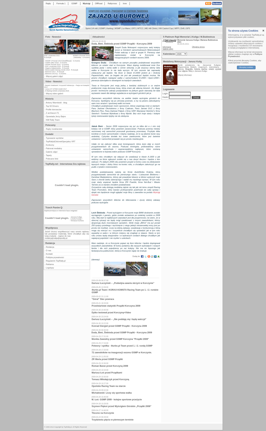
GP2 (134, 28)
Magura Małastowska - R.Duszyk (57, 68)
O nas (48, 250)
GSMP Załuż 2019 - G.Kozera (56, 63)
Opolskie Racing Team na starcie (109, 386)
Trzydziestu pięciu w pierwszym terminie (113, 419)
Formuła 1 (61, 3)
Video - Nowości (53, 81)
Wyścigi (86, 3)
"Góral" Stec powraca (103, 299)
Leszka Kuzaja (76, 219)
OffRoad (99, 3)
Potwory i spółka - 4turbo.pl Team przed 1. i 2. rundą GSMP (122, 346)
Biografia (189, 69)
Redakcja (50, 247)
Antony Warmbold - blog (56, 103)
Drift (182, 28)
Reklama (50, 264)
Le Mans (126, 28)
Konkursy (50, 145)
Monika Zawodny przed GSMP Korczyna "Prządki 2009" (120, 339)
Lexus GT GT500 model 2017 (56, 89)
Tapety (49, 155)
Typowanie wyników (55, 138)
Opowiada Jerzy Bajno (56, 116)
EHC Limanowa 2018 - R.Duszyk (57, 66)
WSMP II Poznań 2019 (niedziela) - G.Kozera (81, 56)
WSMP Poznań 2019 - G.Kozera (57, 64)
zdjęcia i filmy (187, 71)
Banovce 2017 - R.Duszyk (54, 72)
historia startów (200, 69)
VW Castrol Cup (166, 28)
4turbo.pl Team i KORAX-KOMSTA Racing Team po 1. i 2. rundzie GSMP (125, 291)
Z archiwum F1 (52, 113)
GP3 (188, 28)
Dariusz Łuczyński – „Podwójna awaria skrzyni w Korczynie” (123, 283)
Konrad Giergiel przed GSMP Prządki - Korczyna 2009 (119, 326)
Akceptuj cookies (246, 67)
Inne (125, 3)
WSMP (118, 28)
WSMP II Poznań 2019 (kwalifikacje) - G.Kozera (62, 61)
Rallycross (112, 3)
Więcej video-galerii (54, 93)
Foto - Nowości (53, 37)
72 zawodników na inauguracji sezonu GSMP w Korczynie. (122, 352)
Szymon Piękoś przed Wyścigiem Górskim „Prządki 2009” (121, 406)
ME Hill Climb (151, 28)
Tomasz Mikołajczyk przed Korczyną (110, 379)
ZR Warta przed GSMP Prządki (107, 359)
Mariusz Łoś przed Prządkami (107, 372)
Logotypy (50, 268)
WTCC (140, 28)
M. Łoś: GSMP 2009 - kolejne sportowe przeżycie (117, 399)
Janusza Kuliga (76, 217)
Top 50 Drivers (52, 106)
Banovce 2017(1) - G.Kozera (55, 73)
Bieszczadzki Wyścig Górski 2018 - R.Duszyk (61, 70)
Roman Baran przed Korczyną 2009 (110, 366)
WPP (177, 28)
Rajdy (48, 3)
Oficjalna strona (198, 47)
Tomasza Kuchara (77, 221)
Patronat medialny (54, 148)
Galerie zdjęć (52, 152)
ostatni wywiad (215, 69)
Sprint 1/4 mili (91, 28)
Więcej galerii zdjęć (54, 76)
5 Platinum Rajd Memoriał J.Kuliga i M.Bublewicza (189, 37)
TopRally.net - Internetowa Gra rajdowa (65, 164)
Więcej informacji (185, 75)
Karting (110, 28)
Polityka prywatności (55, 257)
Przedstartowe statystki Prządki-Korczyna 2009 (116, 306)
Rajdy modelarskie (54, 129)
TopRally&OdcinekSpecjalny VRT (60, 141)
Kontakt (49, 254)
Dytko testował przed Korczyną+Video (111, 312)
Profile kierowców (54, 109)
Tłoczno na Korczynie (103, 413)
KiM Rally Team (53, 120)
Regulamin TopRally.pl (56, 261)
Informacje (167, 47)
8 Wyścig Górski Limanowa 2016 (57, 91)
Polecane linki (52, 159)
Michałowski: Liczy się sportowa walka (112, 393)
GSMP (74, 3)
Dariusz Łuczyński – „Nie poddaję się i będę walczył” (119, 319)
